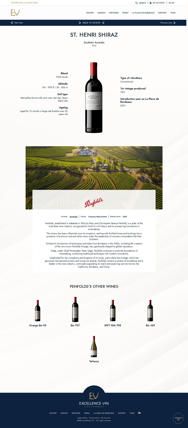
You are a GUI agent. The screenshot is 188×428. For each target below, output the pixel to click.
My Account (105, 418)
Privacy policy (94, 418)
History (91, 12)
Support (163, 12)
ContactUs (178, 418)
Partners (114, 12)
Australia (73, 216)
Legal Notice (82, 418)
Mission (102, 12)
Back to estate (92, 22)
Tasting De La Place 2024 (25, 3)
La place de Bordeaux (144, 12)
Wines (126, 12)
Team (173, 12)
